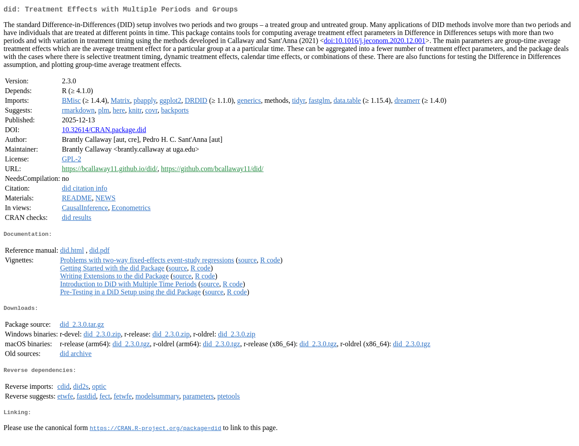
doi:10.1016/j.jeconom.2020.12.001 (374, 42)
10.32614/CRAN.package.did (104, 131)
